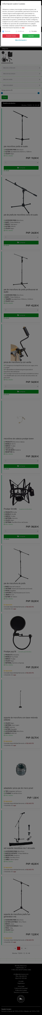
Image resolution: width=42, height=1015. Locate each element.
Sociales (34, 31)
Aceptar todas (11, 36)
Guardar (31, 36)
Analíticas (21, 31)
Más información (21, 40)
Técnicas (7, 31)
